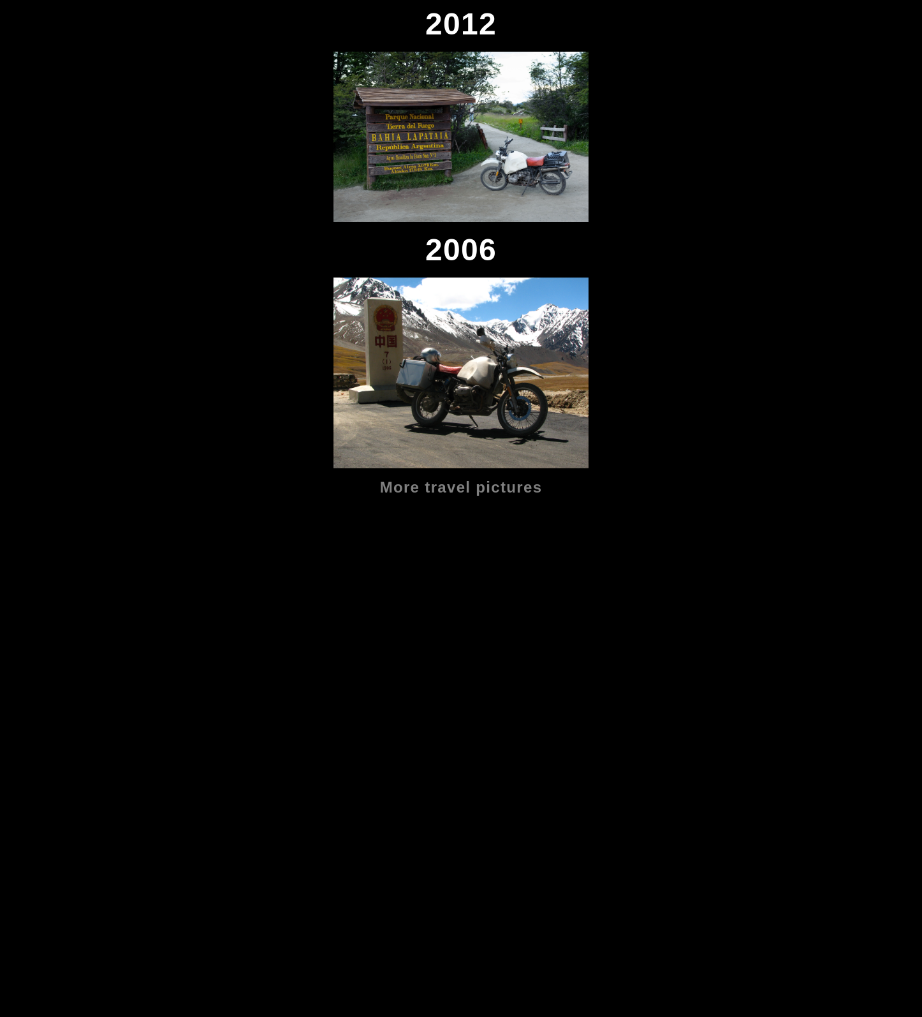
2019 (16, 533)
